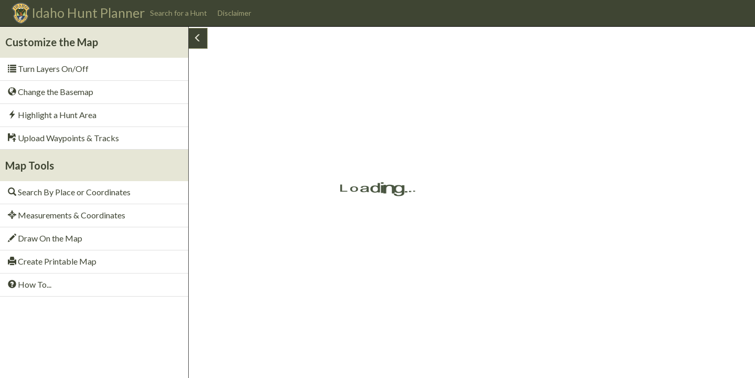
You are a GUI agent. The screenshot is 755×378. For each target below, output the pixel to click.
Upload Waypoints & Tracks (63, 138)
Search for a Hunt (178, 12)
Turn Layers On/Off (48, 69)
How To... (29, 284)
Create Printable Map (52, 261)
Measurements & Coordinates (66, 215)
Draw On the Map (45, 238)
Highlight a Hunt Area (52, 115)
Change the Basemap (50, 92)
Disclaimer (234, 12)
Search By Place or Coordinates (69, 192)
